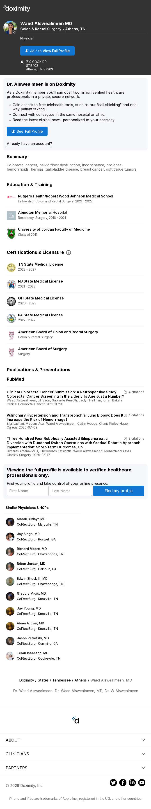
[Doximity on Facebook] (122, 783)
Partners (75, 767)
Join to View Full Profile (47, 51)
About (75, 740)
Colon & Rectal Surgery (40, 29)
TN (82, 29)
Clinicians (75, 753)
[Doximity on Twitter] (113, 783)
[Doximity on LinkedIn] (132, 783)
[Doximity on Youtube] (141, 783)
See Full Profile (29, 131)
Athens (71, 29)
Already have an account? (29, 143)
